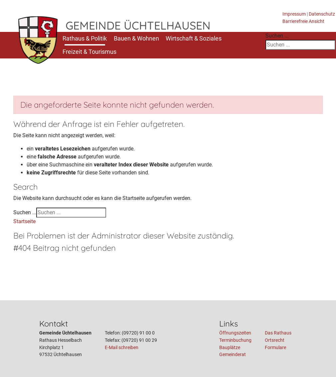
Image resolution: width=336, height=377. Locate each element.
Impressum (294, 14)
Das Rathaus (278, 333)
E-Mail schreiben (121, 347)
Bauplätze (229, 347)
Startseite (24, 221)
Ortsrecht (274, 340)
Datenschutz (322, 14)
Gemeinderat (232, 354)
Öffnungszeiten (235, 333)
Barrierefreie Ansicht (303, 21)
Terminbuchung (235, 340)
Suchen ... (276, 36)
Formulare (275, 347)
